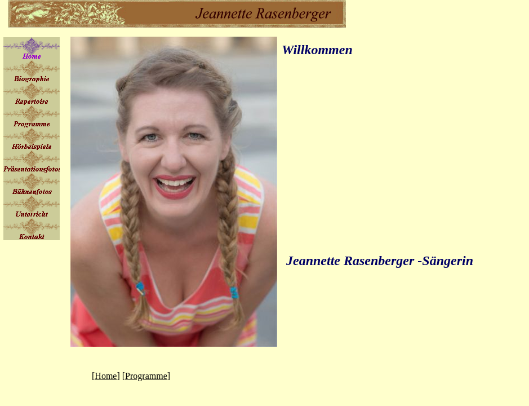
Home (106, 376)
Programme (146, 376)
